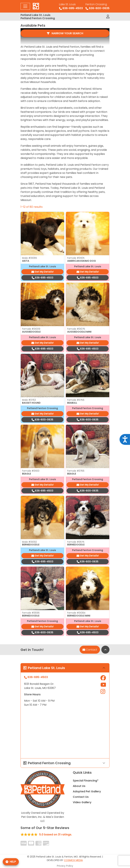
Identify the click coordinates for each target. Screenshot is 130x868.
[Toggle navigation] (25, 6)
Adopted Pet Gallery (87, 795)
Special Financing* (85, 785)
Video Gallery (82, 806)
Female (76, 262)
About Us (79, 790)
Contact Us (81, 801)
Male (29, 262)
